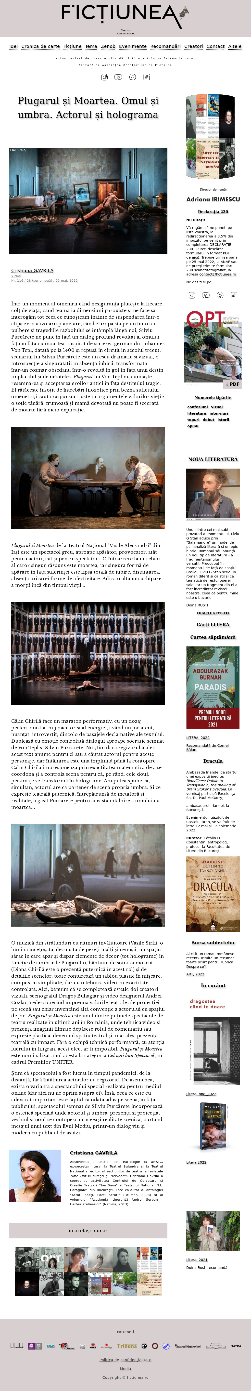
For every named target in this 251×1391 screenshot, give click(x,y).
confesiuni (197, 407)
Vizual (16, 276)
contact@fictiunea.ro (217, 274)
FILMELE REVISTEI (213, 613)
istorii (223, 420)
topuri (193, 420)
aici (195, 257)
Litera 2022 (196, 1162)
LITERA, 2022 (198, 738)
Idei (13, 46)
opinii (192, 426)
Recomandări (165, 46)
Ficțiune (72, 46)
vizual (217, 407)
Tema (91, 46)
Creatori (193, 46)
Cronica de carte (40, 46)
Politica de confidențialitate (125, 1360)
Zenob (108, 46)
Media (125, 1369)
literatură (196, 413)
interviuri (219, 413)
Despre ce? (196, 967)
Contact (216, 46)
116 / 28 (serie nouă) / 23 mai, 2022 (47, 280)
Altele (235, 46)
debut (208, 420)
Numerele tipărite (213, 397)
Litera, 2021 (197, 1260)
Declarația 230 (213, 212)
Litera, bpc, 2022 (201, 1094)
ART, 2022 (195, 974)
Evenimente (133, 46)
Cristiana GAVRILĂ (32, 270)
